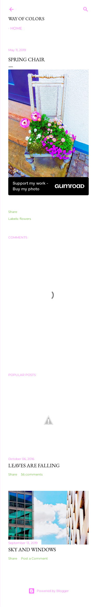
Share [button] (12, 212)
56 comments (32, 474)
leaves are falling (34, 465)
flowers (25, 219)
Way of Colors (26, 19)
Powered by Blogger (48, 591)
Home (16, 28)
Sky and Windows (32, 549)
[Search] (86, 8)
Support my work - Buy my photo (48, 186)
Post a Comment (34, 558)
